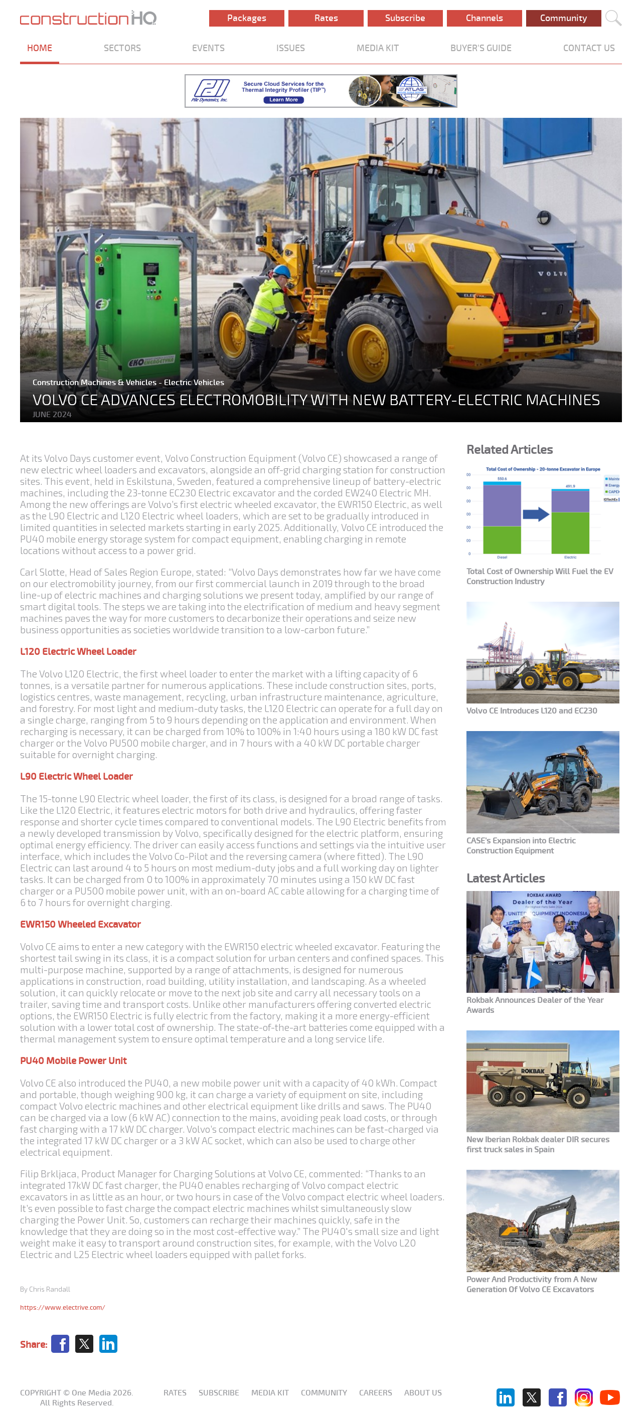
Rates (326, 18)
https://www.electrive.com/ (62, 1307)
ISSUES (290, 48)
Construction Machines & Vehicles (95, 383)
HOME (39, 48)
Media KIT (270, 1393)
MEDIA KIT (378, 48)
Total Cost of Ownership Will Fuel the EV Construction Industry (539, 577)
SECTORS (122, 48)
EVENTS (208, 48)
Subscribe (405, 18)
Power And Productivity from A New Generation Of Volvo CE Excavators (531, 1285)
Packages (246, 18)
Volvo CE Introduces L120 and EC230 (531, 711)
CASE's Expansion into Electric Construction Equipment (521, 846)
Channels (484, 18)
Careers (375, 1393)
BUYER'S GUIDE (481, 48)
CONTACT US (589, 48)
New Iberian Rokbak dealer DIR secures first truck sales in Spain (537, 1145)
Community (563, 18)
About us (423, 1393)
